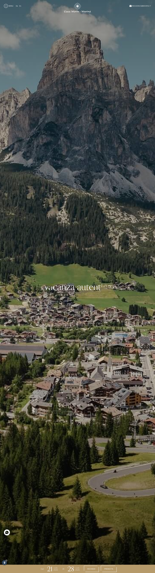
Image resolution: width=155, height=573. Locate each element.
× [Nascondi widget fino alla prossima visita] (6, 560)
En (20, 6)
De (17, 6)
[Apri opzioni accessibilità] (4, 562)
